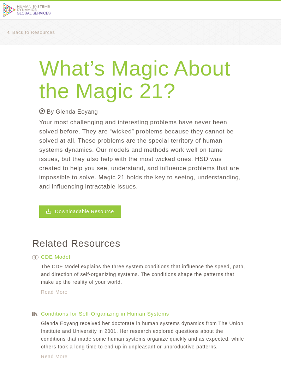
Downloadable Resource (80, 211)
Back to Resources (31, 32)
